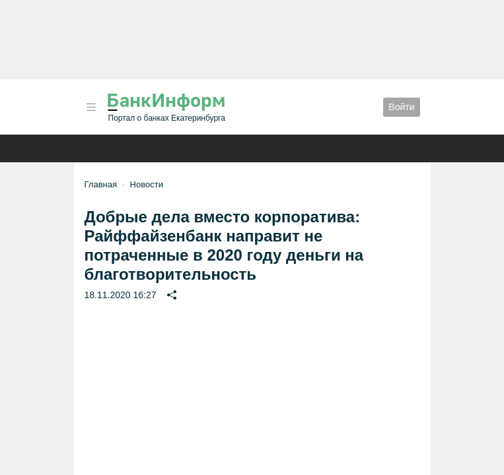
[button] (91, 107)
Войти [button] (401, 107)
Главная (101, 184)
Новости (146, 184)
